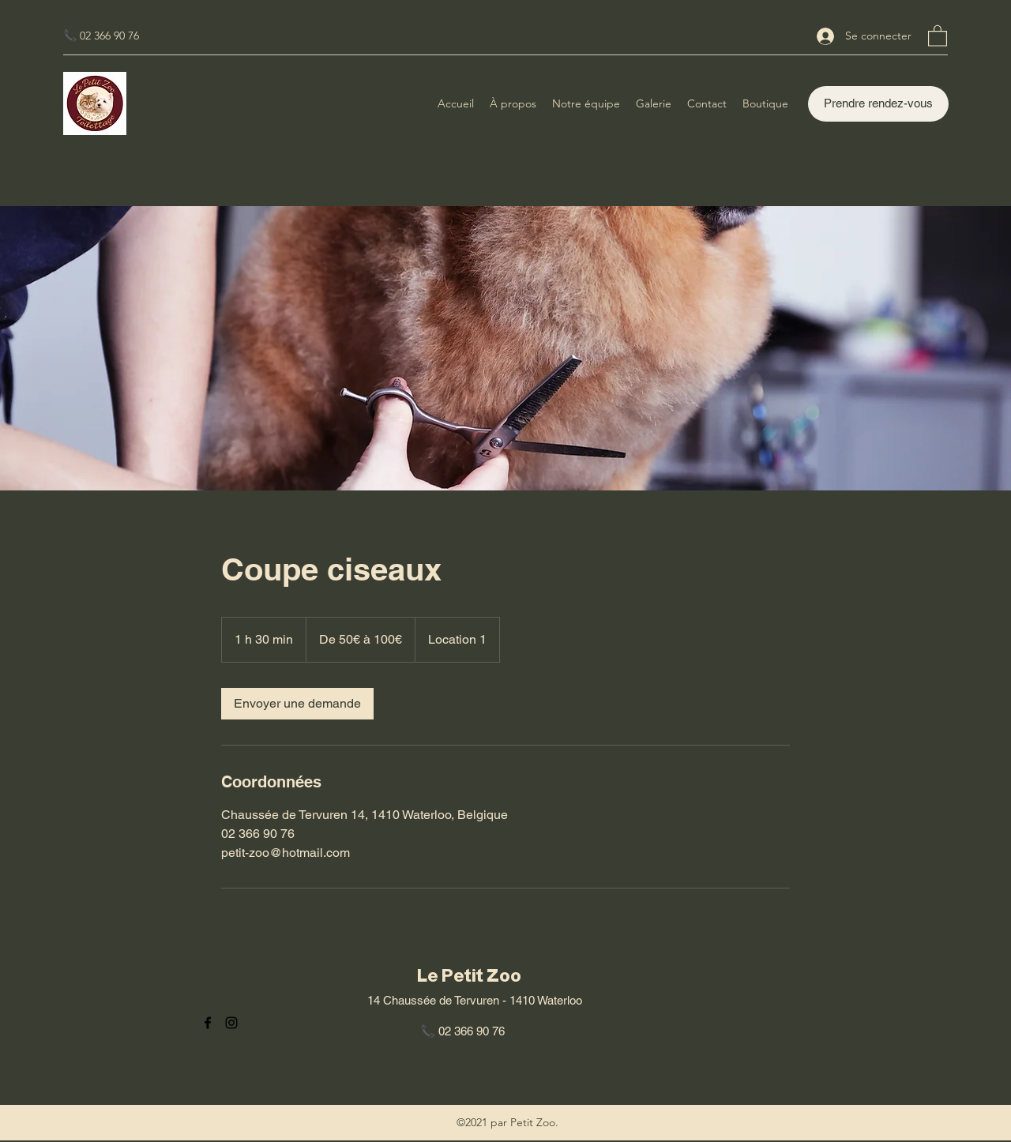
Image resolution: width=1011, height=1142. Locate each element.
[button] (937, 35)
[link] (297, 703)
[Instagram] (231, 1023)
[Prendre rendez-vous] (878, 104)
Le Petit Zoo (469, 976)
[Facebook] (208, 1023)
